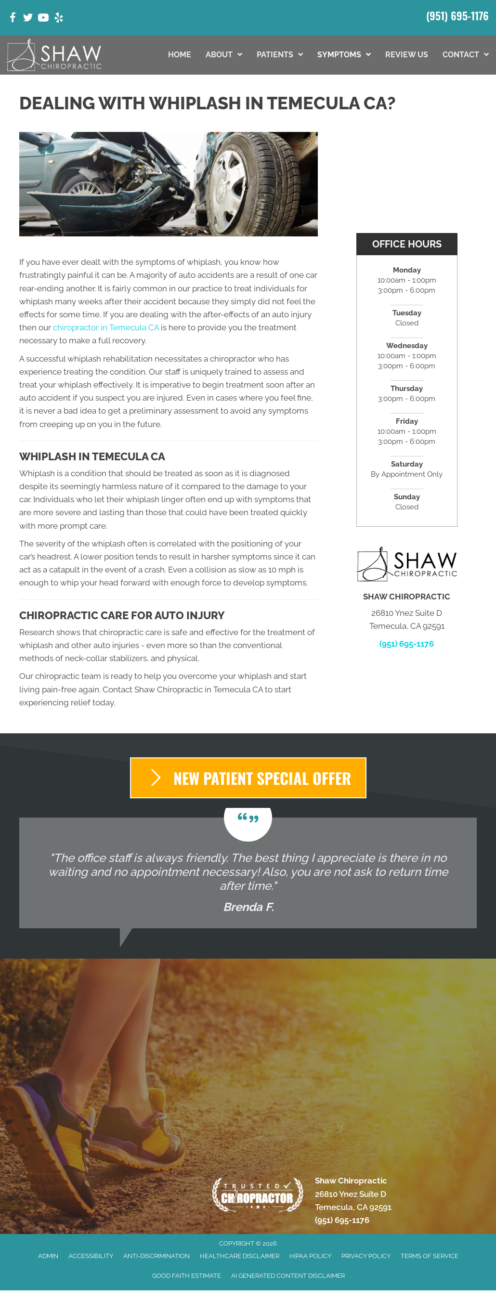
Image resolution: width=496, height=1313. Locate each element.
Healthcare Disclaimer (239, 1256)
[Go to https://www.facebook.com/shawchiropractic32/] (12, 19)
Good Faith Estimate (186, 1275)
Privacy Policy (366, 1256)
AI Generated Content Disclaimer (288, 1275)
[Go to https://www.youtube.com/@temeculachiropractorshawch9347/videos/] (43, 19)
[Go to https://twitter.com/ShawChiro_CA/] (28, 19)
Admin (48, 1256)
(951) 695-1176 (457, 15)
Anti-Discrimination (156, 1256)
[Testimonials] (248, 873)
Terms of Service (429, 1256)
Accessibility (90, 1256)
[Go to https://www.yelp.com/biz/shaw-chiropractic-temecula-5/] (58, 19)
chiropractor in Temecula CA (106, 327)
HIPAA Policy (310, 1256)
